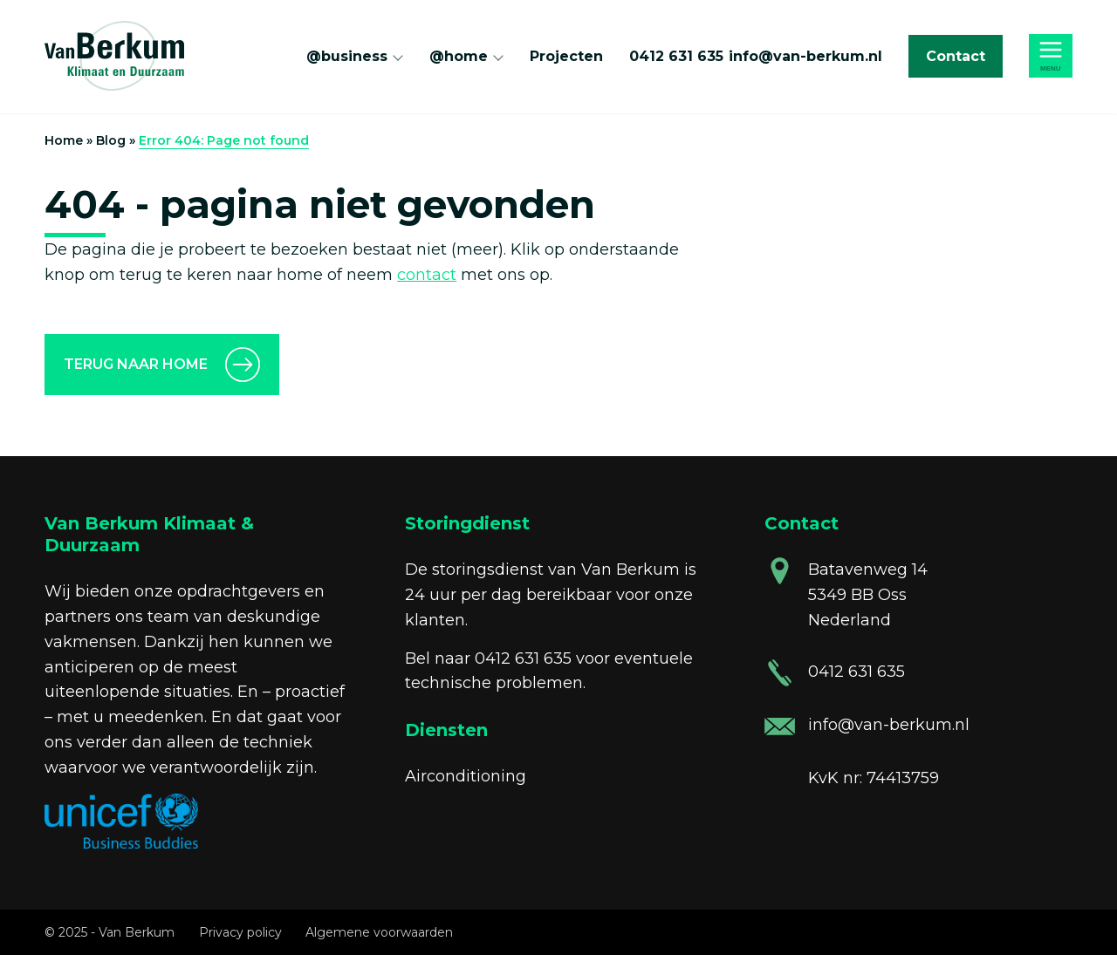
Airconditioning (465, 776)
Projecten (566, 56)
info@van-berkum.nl (805, 56)
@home (458, 56)
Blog (111, 140)
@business (346, 56)
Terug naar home (136, 364)
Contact (955, 56)
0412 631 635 (676, 56)
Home (64, 140)
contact (426, 274)
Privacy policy (240, 932)
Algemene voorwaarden (379, 932)
